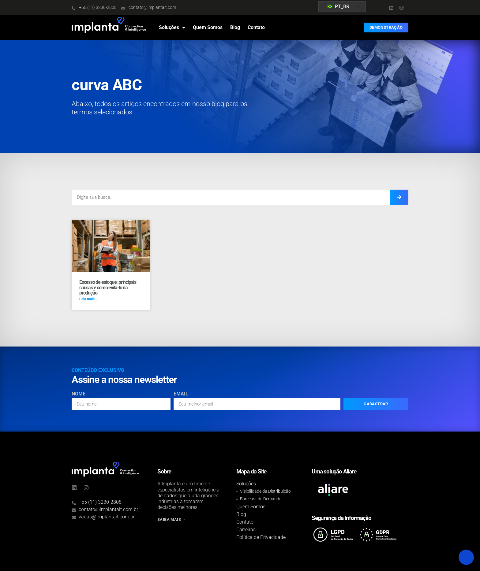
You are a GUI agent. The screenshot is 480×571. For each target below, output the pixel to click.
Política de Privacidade (261, 537)
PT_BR (338, 6)
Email (181, 394)
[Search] (399, 197)
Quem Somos (208, 27)
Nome (78, 394)
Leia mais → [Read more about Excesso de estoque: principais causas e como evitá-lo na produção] (89, 299)
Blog (235, 27)
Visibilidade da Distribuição (265, 491)
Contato (256, 27)
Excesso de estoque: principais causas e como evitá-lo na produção (107, 287)
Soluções (172, 27)
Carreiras (246, 529)
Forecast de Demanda (261, 499)
